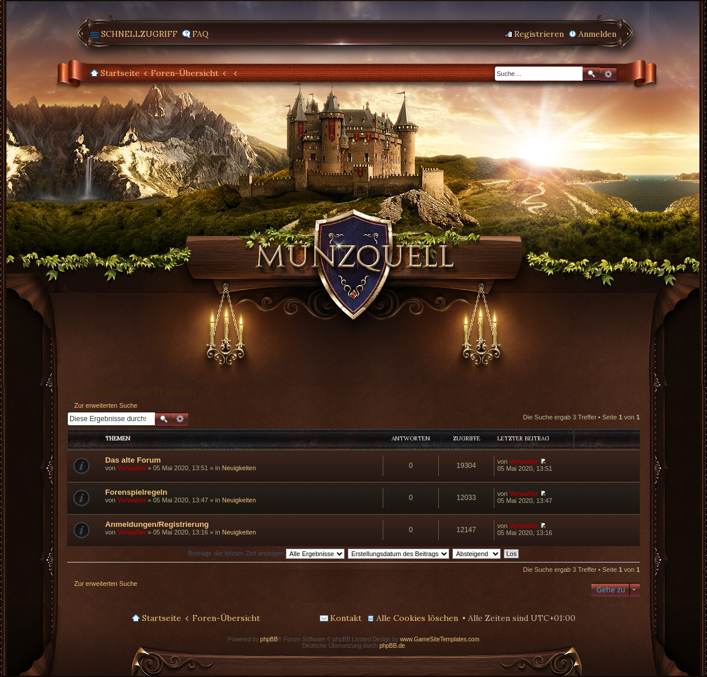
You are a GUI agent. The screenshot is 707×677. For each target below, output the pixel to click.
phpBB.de (392, 646)
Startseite (120, 73)
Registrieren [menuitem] (539, 34)
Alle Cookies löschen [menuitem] (417, 618)
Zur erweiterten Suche (105, 405)
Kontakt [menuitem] (346, 618)
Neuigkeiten (239, 467)
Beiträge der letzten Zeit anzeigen (266, 553)
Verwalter (131, 467)
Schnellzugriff (139, 34)
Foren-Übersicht (185, 73)
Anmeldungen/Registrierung (157, 524)
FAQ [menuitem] (200, 34)
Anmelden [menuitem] (597, 34)
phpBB (269, 639)
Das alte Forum (133, 460)
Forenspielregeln (136, 492)
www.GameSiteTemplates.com (440, 639)
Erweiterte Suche (608, 74)
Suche (591, 74)
